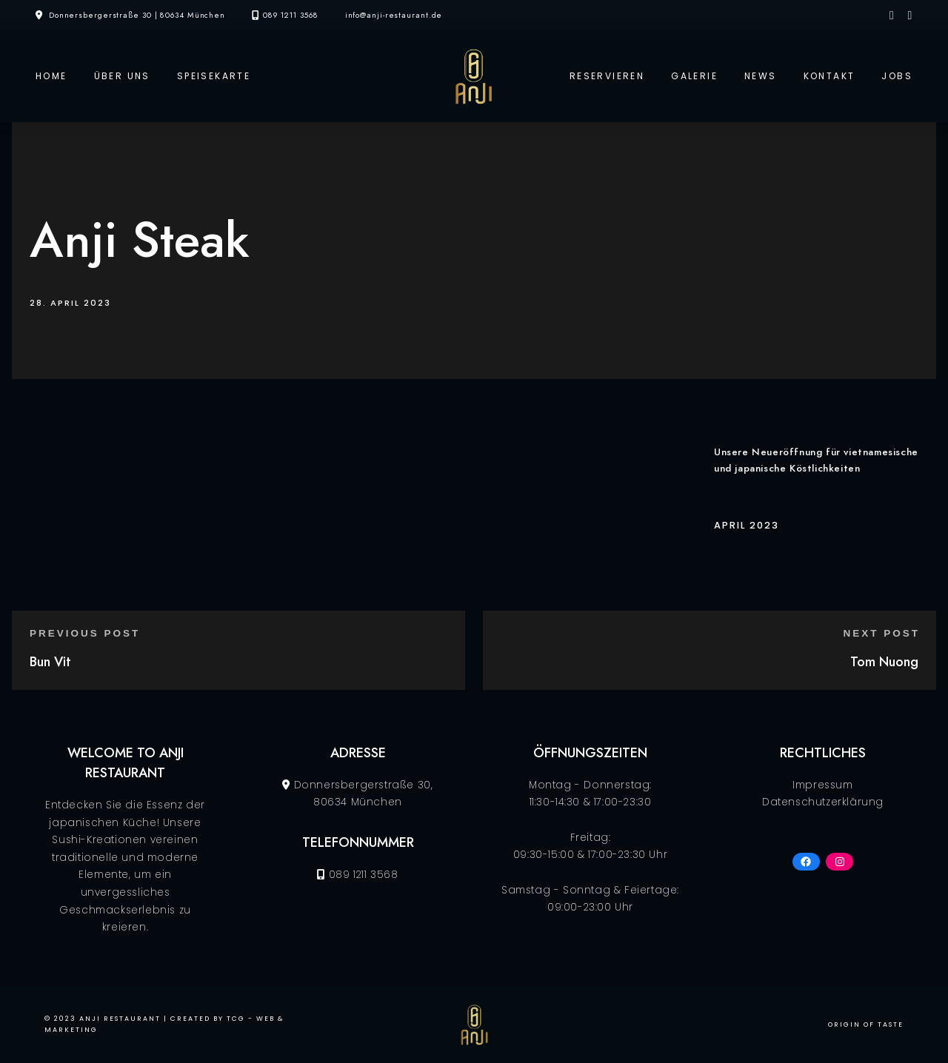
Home (51, 76)
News (760, 76)
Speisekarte (213, 76)
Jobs (896, 76)
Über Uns (122, 76)
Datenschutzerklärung (823, 802)
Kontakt (829, 76)
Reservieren (607, 76)
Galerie (694, 76)
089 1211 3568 (290, 15)
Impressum (822, 785)
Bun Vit (50, 661)
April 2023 (746, 525)
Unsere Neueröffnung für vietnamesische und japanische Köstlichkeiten (816, 460)
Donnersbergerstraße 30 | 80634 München (137, 15)
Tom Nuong (884, 661)
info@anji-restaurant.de (394, 15)
